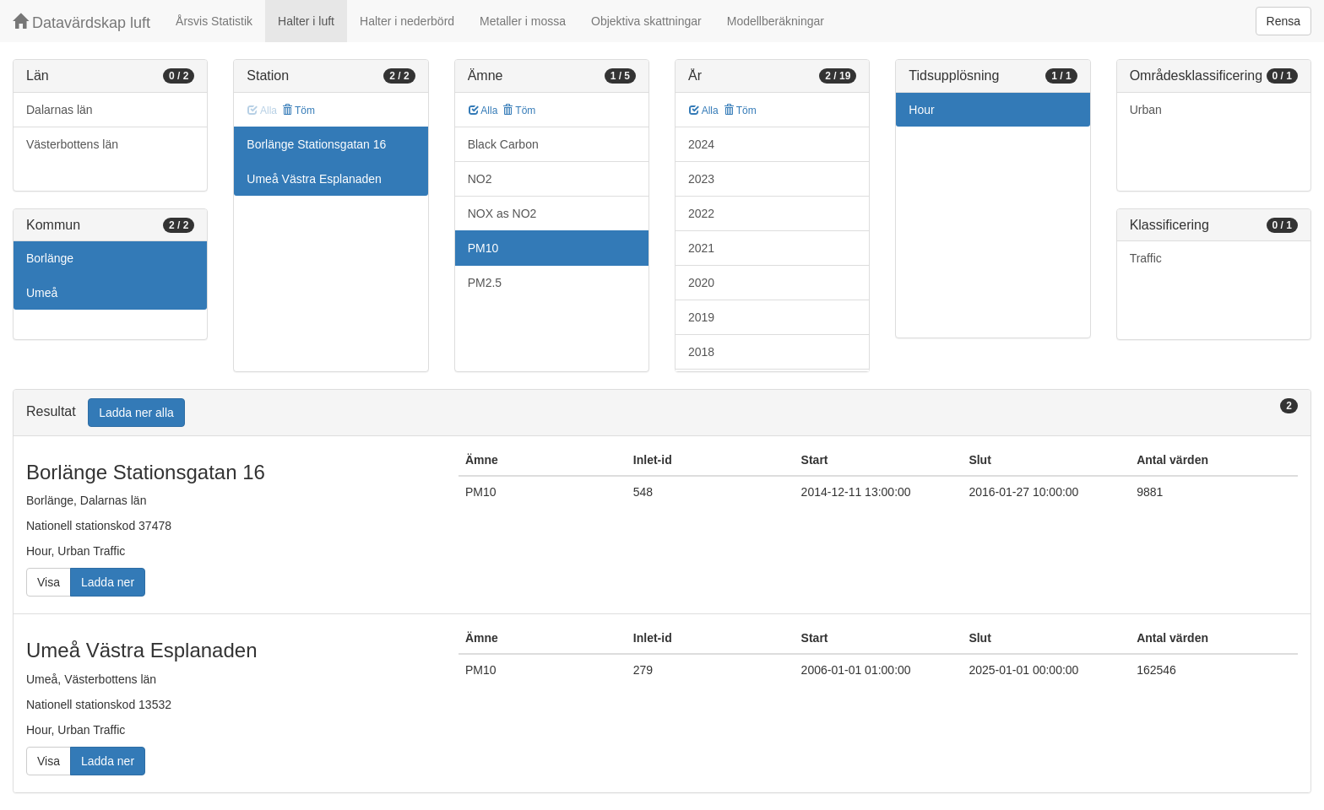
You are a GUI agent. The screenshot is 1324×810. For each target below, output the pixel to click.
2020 (701, 282)
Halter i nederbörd (407, 21)
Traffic (1146, 258)
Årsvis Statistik (214, 21)
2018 (701, 352)
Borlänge (49, 258)
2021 (701, 248)
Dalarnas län (59, 109)
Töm (298, 110)
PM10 (483, 248)
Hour (921, 109)
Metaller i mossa (523, 21)
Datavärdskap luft (81, 22)
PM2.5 (485, 282)
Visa (48, 582)
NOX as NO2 (502, 213)
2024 (701, 144)
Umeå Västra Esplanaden (314, 179)
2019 (701, 317)
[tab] (662, 413)
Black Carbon (503, 144)
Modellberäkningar (775, 21)
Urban (1146, 109)
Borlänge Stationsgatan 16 (316, 144)
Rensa (1283, 21)
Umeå (41, 293)
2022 (701, 213)
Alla (483, 110)
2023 (701, 179)
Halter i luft (306, 21)
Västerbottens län (72, 144)
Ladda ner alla (136, 412)
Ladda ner (107, 582)
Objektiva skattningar (646, 21)
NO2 (480, 179)
